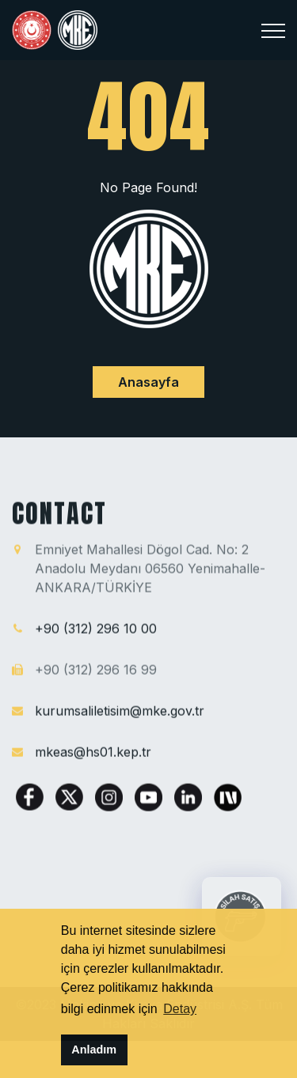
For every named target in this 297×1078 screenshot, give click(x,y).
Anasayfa (148, 382)
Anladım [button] (93, 1049)
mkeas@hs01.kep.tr (93, 752)
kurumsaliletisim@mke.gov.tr (119, 711)
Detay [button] (179, 1009)
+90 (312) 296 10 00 (96, 629)
